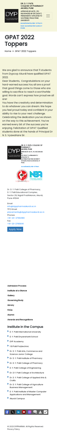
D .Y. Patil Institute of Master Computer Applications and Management (28, 393)
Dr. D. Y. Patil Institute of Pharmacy (26, 358)
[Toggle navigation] (48, 16)
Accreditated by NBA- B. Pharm (30, 166)
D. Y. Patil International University (25, 332)
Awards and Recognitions (20, 319)
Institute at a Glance (17, 290)
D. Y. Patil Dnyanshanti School (24, 336)
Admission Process (16, 286)
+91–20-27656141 (15, 223)
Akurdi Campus (17, 398)
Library (10, 305)
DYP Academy (17, 341)
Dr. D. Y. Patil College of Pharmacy (26, 363)
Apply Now (15, 229)
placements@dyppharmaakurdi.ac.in (25, 212)
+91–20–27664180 (16, 218)
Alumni (10, 315)
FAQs (9, 310)
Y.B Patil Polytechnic (19, 346)
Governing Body (15, 300)
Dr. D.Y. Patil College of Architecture (27, 372)
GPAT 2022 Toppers (25, 51)
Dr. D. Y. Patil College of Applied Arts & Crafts (28, 379)
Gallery (10, 295)
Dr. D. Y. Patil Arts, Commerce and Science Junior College (26, 352)
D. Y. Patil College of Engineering (25, 368)
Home (8, 51)
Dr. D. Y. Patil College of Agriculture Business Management (26, 386)
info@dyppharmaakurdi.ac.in (21, 206)
